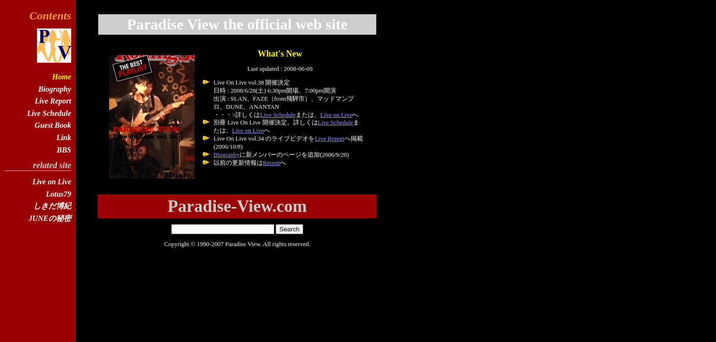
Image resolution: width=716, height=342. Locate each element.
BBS (64, 150)
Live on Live (336, 114)
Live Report (329, 138)
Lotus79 (58, 194)
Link (63, 137)
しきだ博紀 (52, 206)
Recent (271, 162)
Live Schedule (278, 114)
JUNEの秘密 (49, 218)
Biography (227, 154)
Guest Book (53, 125)
